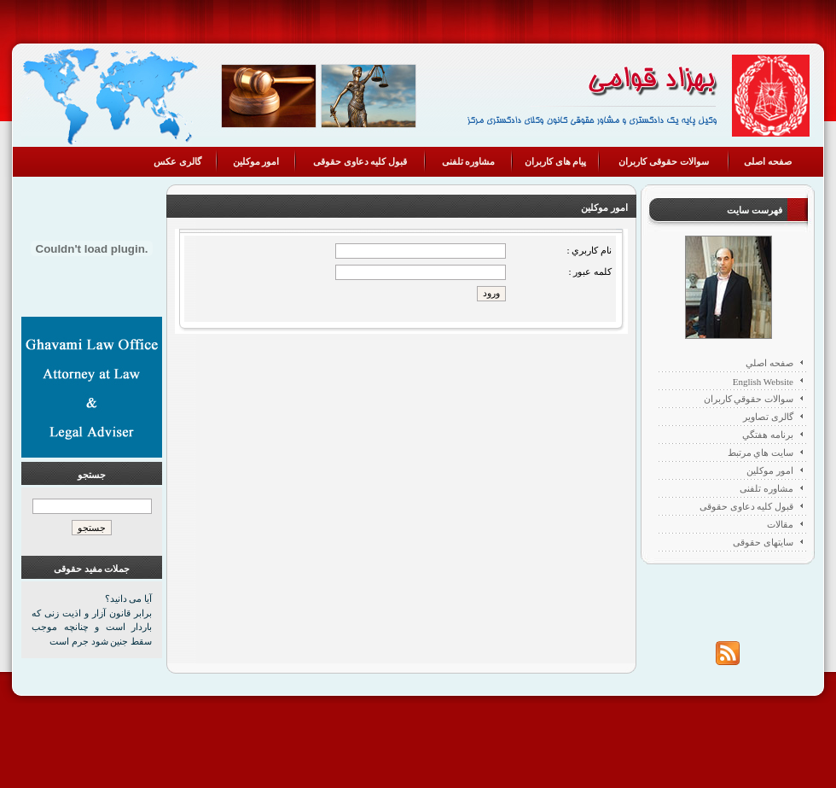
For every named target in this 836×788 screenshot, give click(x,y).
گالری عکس (177, 161)
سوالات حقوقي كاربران (749, 399)
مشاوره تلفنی (469, 161)
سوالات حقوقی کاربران (663, 161)
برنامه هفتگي (767, 434)
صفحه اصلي (769, 363)
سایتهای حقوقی (763, 542)
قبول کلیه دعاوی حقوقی (360, 161)
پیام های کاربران (556, 161)
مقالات (780, 524)
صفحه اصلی (768, 161)
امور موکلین (256, 161)
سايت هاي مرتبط (761, 452)
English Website (763, 381)
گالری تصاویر (768, 417)
